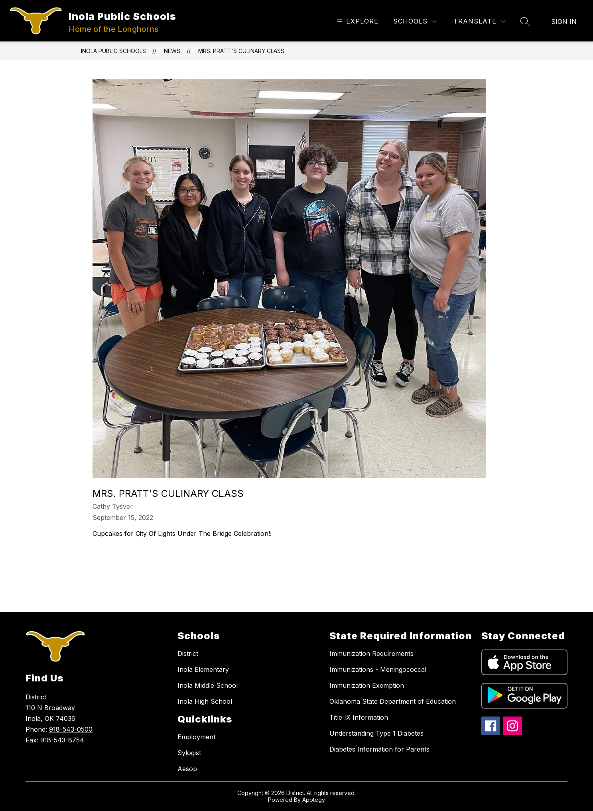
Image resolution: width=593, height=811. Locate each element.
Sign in (564, 22)
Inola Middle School (207, 685)
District (187, 653)
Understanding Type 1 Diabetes (376, 733)
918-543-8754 (62, 740)
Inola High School (204, 701)
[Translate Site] (479, 21)
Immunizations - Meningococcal (377, 669)
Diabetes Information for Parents (379, 749)
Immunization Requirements (371, 653)
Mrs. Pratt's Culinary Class (241, 50)
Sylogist (189, 753)
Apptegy (313, 799)
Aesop (187, 769)
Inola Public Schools (113, 50)
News (172, 50)
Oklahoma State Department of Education (392, 701)
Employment (196, 737)
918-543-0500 (71, 729)
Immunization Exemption (366, 685)
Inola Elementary (203, 669)
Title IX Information (358, 717)
